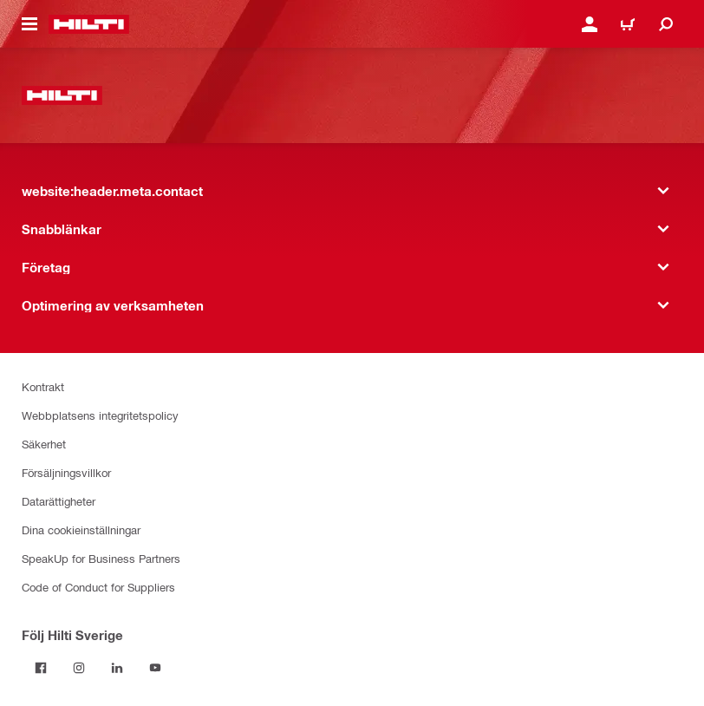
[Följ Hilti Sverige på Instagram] (79, 668)
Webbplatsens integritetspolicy (100, 415)
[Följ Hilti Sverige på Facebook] (41, 668)
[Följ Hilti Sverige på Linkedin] (117, 668)
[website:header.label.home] (89, 24)
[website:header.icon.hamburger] (29, 24)
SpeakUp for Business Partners (101, 558)
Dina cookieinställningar (81, 529)
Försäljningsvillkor (66, 472)
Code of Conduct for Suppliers (98, 586)
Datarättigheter (58, 500)
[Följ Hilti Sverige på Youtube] (155, 668)
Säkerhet (44, 443)
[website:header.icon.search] (666, 24)
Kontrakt (43, 386)
